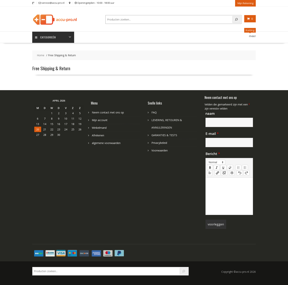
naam (210, 113)
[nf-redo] (246, 172)
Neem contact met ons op (108, 112)
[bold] (210, 167)
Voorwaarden (159, 150)
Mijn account (99, 120)
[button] (216, 162)
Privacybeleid (159, 143)
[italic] (217, 167)
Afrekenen (98, 135)
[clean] (230, 167)
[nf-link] (217, 172)
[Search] (236, 19)
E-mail (212, 133)
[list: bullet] (245, 167)
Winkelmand (99, 127)
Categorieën (45, 37)
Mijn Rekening (245, 3)
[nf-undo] (240, 172)
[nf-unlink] (224, 172)
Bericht (212, 153)
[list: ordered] (238, 167)
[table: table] (232, 172)
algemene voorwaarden (106, 143)
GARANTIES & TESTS (164, 135)
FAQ (154, 112)
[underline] (223, 167)
